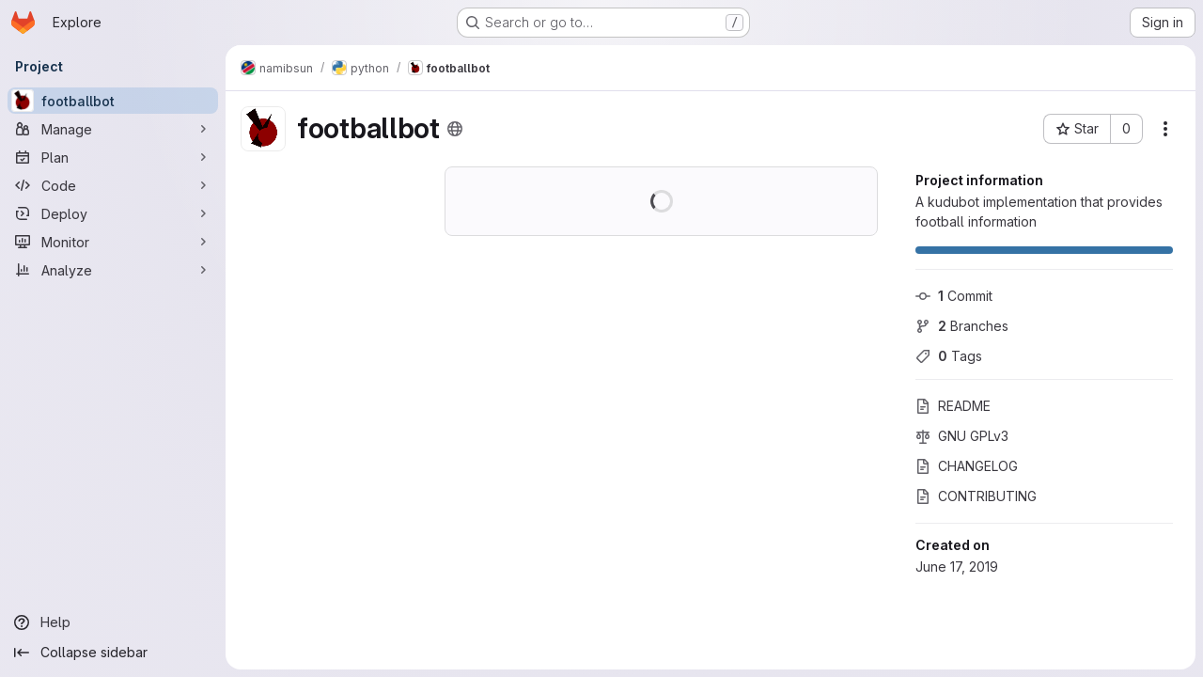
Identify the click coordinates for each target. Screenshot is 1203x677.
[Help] (113, 622)
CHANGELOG (966, 466)
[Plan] (113, 157)
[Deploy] (113, 213)
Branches (961, 326)
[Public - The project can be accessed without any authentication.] (454, 128)
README (953, 406)
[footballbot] (113, 100)
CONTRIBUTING (976, 496)
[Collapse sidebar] (113, 652)
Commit (953, 296)
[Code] (113, 185)
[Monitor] (113, 241)
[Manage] (113, 129)
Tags (948, 356)
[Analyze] (113, 270)
